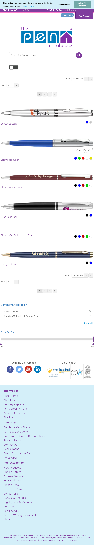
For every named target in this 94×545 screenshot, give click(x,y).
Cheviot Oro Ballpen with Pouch (17, 235)
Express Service (13, 476)
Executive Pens (13, 489)
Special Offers (12, 472)
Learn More (28, 6)
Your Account (84, 16)
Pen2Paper (10, 457)
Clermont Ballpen (10, 159)
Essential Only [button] (64, 4)
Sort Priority (81, 79)
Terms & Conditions (16, 431)
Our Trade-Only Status (17, 427)
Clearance (10, 519)
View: (3, 85)
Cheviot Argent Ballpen (13, 187)
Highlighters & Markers (18, 502)
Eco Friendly (11, 511)
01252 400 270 (10, 10)
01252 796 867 (54, 10)
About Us (9, 400)
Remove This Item (90, 311)
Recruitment (11, 449)
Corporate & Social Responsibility (24, 436)
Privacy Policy (12, 440)
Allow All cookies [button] (82, 4)
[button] (34, 6)
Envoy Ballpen (8, 264)
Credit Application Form (18, 453)
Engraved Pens (13, 480)
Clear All (88, 323)
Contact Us (10, 444)
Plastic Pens (11, 485)
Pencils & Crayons (15, 497)
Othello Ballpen (9, 217)
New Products (12, 467)
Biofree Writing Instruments (20, 515)
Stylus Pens (11, 493)
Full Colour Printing (16, 408)
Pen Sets (9, 506)
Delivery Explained (15, 404)
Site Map (9, 417)
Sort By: (66, 79)
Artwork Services (14, 413)
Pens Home (11, 395)
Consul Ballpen (9, 123)
